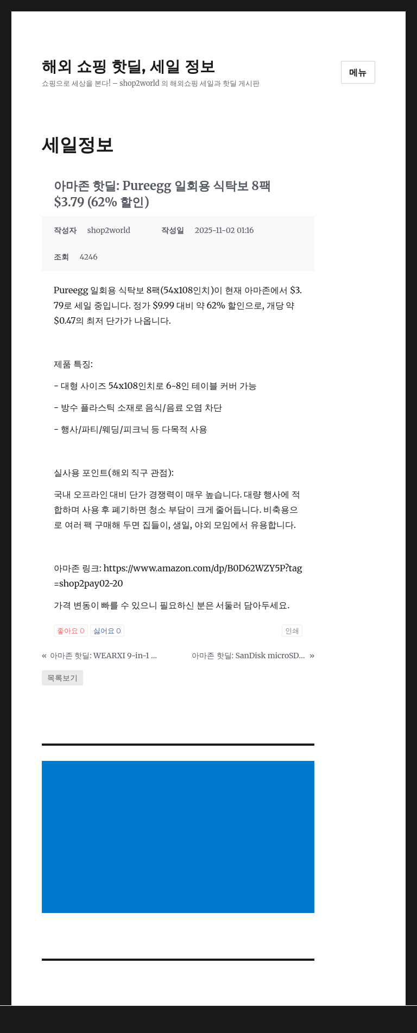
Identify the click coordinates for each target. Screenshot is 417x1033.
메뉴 (358, 72)
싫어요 (107, 630)
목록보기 (62, 678)
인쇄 (292, 630)
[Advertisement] (180, 838)
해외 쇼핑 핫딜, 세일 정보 (128, 66)
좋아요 (71, 630)
